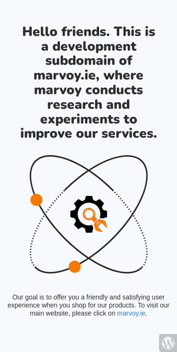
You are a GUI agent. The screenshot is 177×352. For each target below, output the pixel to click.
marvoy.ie (131, 313)
